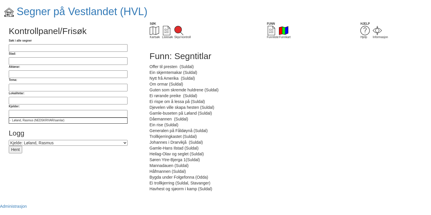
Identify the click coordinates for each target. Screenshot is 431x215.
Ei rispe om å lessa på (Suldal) (177, 101)
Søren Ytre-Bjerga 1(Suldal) (174, 159)
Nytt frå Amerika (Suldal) (172, 78)
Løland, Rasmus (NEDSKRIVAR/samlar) (38, 120)
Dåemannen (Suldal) (168, 119)
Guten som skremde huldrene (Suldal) (184, 90)
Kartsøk (155, 32)
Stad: (12, 53)
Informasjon (380, 32)
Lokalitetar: (17, 93)
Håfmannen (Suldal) (167, 171)
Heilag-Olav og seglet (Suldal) (176, 154)
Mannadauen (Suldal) (169, 165)
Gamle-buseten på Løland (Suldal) (180, 113)
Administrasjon (13, 206)
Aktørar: (14, 66)
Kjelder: (14, 106)
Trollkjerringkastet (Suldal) (173, 136)
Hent (15, 149)
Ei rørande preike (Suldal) (173, 95)
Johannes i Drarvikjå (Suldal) (176, 142)
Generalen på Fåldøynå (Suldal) (178, 130)
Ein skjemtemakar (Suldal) (173, 72)
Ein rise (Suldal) (163, 124)
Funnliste (273, 32)
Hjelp (365, 32)
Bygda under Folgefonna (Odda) (178, 177)
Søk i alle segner (20, 40)
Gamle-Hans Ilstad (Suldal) (173, 148)
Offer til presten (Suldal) (171, 66)
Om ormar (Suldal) (166, 84)
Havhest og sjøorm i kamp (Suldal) (180, 188)
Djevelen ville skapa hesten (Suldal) (181, 107)
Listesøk (167, 32)
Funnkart (284, 32)
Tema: (13, 79)
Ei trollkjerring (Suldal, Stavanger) (179, 183)
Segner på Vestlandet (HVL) (75, 11)
